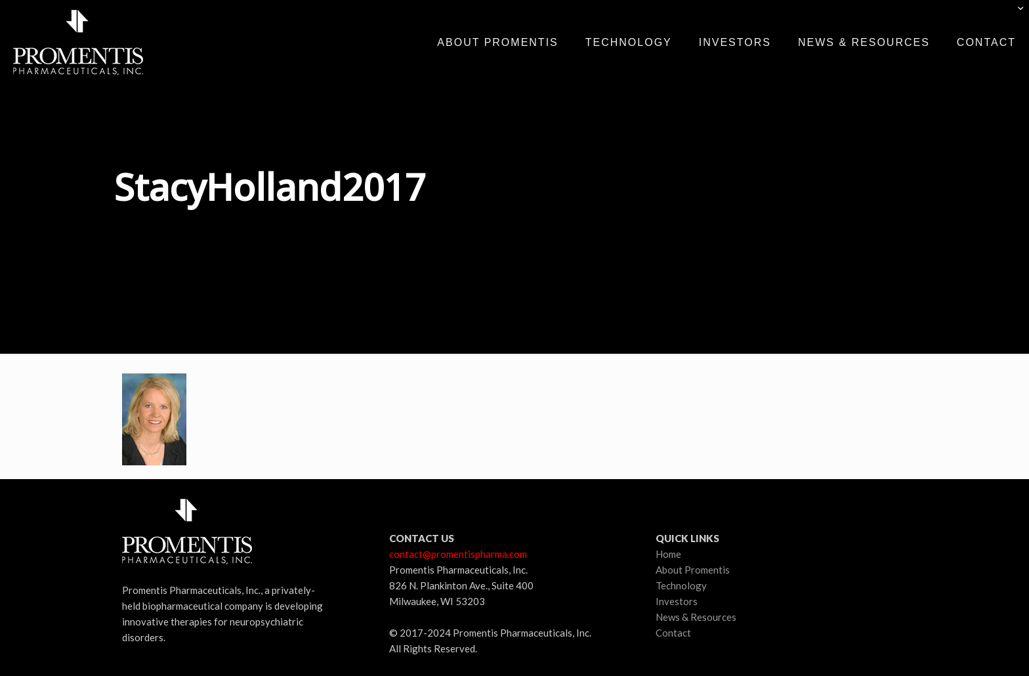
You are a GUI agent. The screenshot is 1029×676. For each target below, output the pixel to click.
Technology (681, 585)
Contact (673, 633)
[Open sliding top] (1014, 15)
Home (668, 554)
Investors (677, 601)
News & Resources (696, 617)
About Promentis (693, 570)
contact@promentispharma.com (458, 554)
